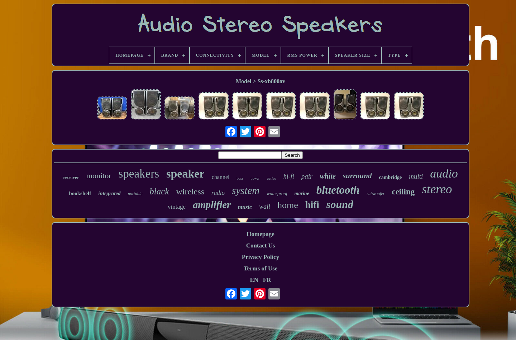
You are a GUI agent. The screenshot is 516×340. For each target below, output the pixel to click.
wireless (190, 191)
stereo (437, 189)
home (287, 205)
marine (302, 193)
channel (221, 177)
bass (240, 178)
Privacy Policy (260, 257)
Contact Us (260, 245)
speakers (138, 173)
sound (339, 204)
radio (218, 192)
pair (307, 176)
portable (135, 193)
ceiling (403, 191)
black (159, 191)
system (245, 190)
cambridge (390, 177)
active (271, 178)
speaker (185, 173)
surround (357, 175)
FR (267, 280)
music (245, 207)
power (254, 178)
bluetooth (338, 190)
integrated (109, 193)
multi (416, 176)
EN (254, 280)
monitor (98, 175)
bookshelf (80, 193)
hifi (312, 204)
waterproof (277, 193)
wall (264, 206)
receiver (71, 177)
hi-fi (288, 176)
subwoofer (375, 193)
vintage (177, 206)
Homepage (260, 234)
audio (444, 173)
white (327, 176)
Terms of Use (261, 268)
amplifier (212, 204)
